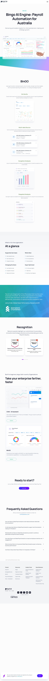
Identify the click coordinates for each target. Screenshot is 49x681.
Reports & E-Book (18, 572)
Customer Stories (18, 574)
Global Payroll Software (38, 570)
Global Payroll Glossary (28, 574)
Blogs (16, 569)
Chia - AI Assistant (8, 578)
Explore (11, 420)
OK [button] (40, 675)
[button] (47, 1)
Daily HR (6, 569)
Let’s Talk (24, 488)
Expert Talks (17, 576)
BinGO (6, 574)
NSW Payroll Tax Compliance (39, 581)
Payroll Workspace (9, 576)
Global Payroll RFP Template (29, 577)
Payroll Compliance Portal (29, 570)
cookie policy (19, 676)
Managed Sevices (8, 572)
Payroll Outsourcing (40, 583)
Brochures (17, 578)
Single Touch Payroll (38, 574)
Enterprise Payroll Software (39, 577)
